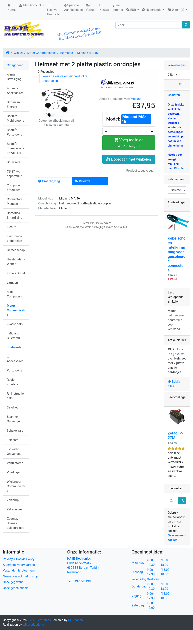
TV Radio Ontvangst (14, 451)
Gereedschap (16, 250)
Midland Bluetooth (13, 336)
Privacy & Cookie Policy (18, 559)
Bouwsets (13, 162)
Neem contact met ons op (20, 576)
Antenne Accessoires (15, 91)
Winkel (18, 53)
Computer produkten (14, 188)
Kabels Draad (16, 273)
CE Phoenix (75, 620)
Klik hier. (179, 168)
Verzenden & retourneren (19, 570)
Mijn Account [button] (30, 5)
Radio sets (15, 324)
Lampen (12, 282)
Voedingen (14, 472)
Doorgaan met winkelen (128, 159)
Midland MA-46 (87, 53)
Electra (11, 227)
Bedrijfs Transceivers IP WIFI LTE (15, 148)
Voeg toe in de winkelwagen (128, 143)
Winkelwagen (177, 65)
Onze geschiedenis (15, 588)
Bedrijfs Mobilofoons (15, 118)
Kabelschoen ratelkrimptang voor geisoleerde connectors (177, 254)
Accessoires (15, 360)
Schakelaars (15, 430)
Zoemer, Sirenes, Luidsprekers (15, 523)
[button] (132, 10)
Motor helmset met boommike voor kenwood (176, 320)
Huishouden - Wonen (16, 262)
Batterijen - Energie (14, 104)
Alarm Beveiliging (14, 77)
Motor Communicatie (41, 53)
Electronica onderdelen (14, 238)
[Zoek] (148, 24)
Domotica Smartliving (14, 215)
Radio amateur (12, 382)
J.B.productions (33, 624)
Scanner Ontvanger (14, 419)
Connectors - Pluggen (15, 201)
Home (11, 8)
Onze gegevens (13, 582)
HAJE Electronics (39, 620)
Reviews (82, 181)
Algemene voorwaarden (19, 565)
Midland (136, 99)
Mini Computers (14, 294)
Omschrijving (49, 181)
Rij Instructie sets (15, 396)
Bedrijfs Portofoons (14, 132)
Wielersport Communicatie (16, 486)
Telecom (12, 440)
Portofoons (14, 370)
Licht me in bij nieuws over (177, 361)
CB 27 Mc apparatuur (14, 174)
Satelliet (12, 407)
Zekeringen (14, 509)
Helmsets (66, 53)
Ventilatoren (15, 463)
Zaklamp (13, 500)
